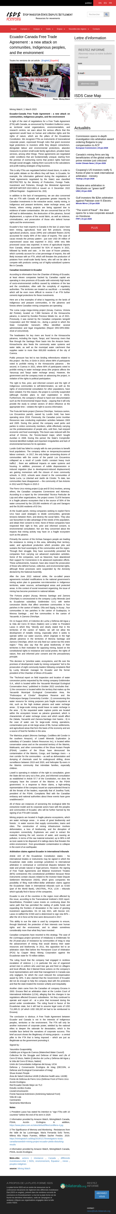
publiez (88, 3)
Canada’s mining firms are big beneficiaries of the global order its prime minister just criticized (95, 157)
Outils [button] (49, 29)
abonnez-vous (101, 1195)
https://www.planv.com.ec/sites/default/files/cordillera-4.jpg (36, 1125)
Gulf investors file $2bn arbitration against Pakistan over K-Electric (94, 199)
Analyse (37, 29)
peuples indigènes (18, 1164)
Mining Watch (24, 1168)
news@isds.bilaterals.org (98, 1211)
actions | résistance (34, 1158)
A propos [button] (24, 29)
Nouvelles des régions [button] (79, 29)
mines (66, 1161)
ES (105, 3)
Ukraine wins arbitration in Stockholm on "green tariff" (90, 187)
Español (54, 60)
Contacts (96, 29)
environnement (42, 1161)
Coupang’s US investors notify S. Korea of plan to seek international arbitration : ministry (95, 173)
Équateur (56, 1161)
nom (80, 63)
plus (94, 227)
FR (110, 3)
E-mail (81, 73)
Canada (53, 1158)
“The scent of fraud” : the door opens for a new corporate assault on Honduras (95, 213)
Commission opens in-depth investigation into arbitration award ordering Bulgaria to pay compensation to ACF (95, 141)
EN (100, 3)
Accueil (14, 29)
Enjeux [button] (61, 29)
